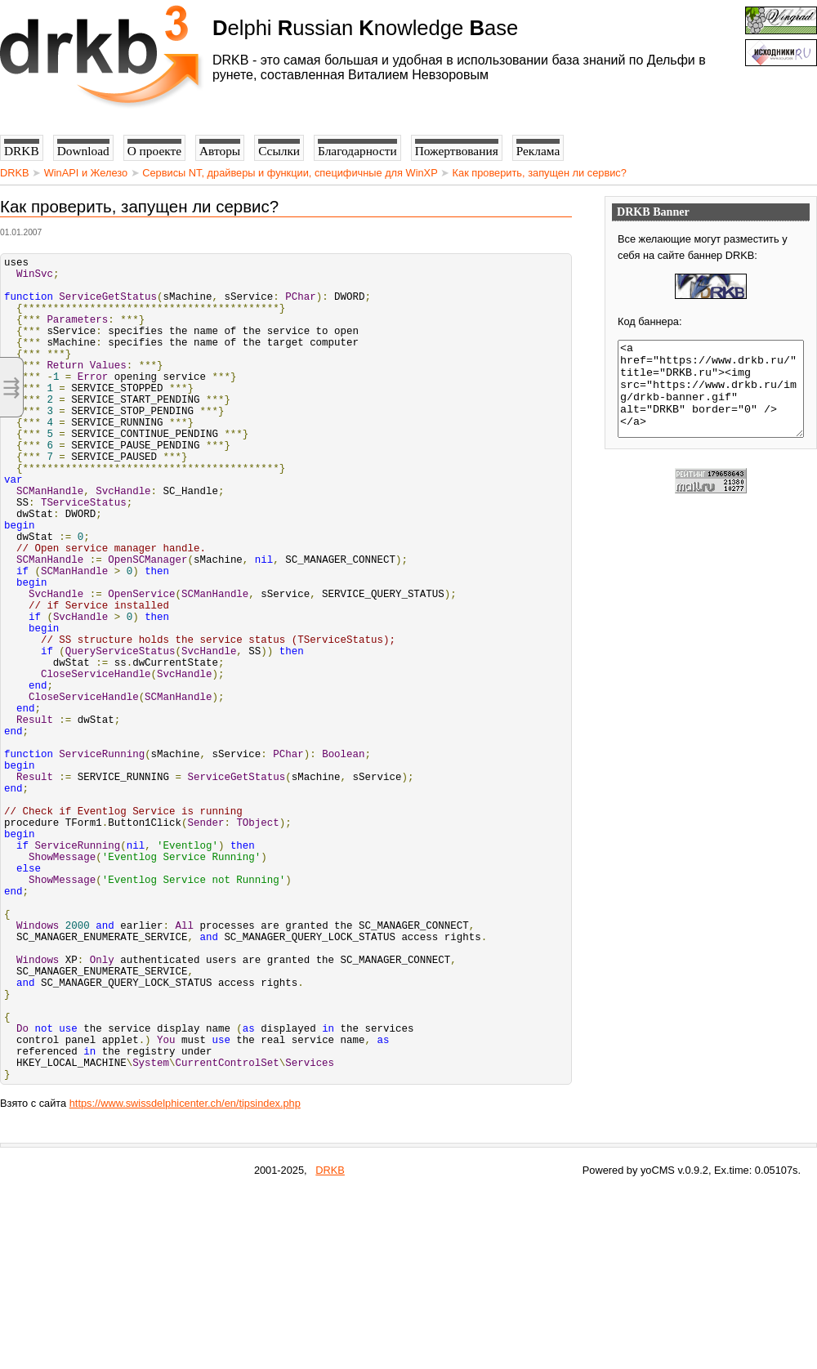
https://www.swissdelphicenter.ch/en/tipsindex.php (185, 1279)
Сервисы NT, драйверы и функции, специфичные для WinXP (289, 173)
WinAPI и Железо (85, 173)
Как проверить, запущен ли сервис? (540, 173)
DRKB (14, 173)
